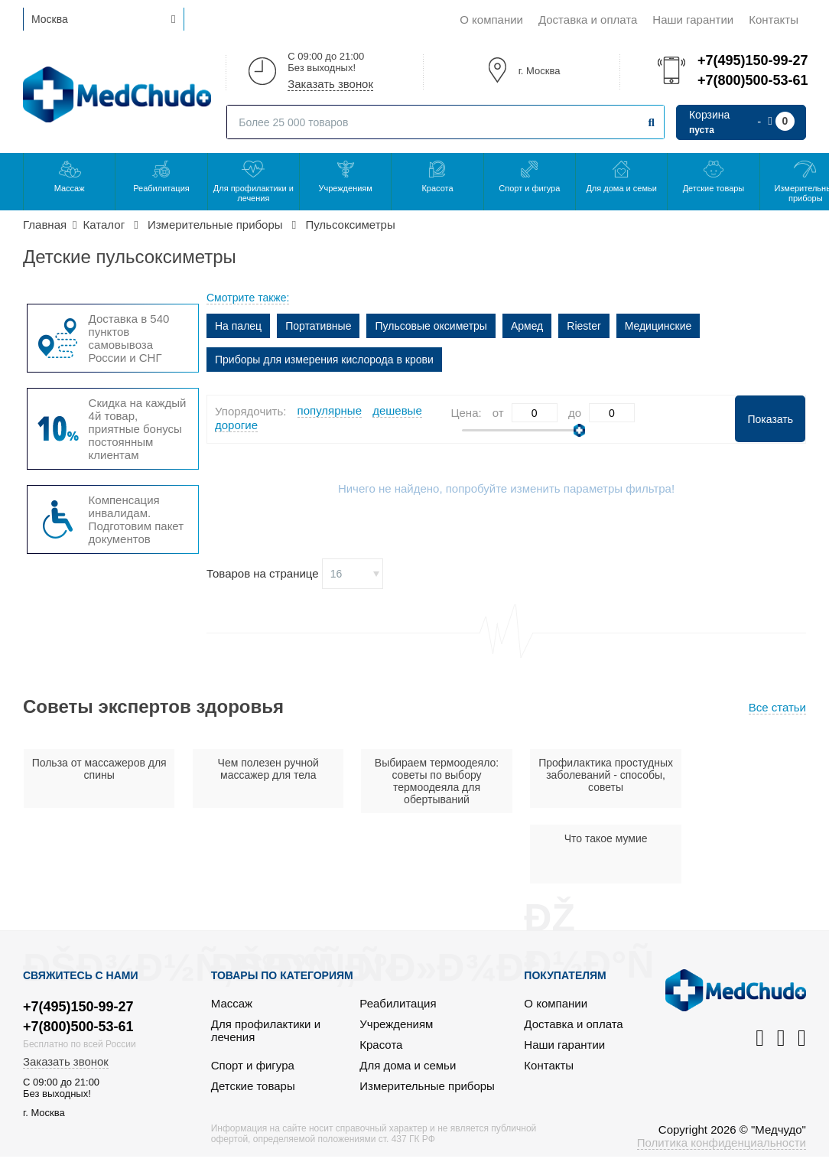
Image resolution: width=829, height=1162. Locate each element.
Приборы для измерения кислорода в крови (324, 359)
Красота (437, 188)
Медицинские (658, 326)
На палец (238, 326)
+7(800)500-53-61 (751, 80)
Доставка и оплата (587, 19)
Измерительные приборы (427, 1015)
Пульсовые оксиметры (430, 326)
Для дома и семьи (621, 188)
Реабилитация (161, 188)
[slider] (579, 430)
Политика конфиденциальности (721, 1072)
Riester (583, 326)
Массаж (69, 188)
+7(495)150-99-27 (751, 60)
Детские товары (714, 188)
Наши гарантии (692, 19)
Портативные (318, 326)
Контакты (773, 19)
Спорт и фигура (529, 188)
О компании (491, 19)
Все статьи (777, 707)
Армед (527, 326)
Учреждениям (345, 188)
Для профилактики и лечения (253, 193)
